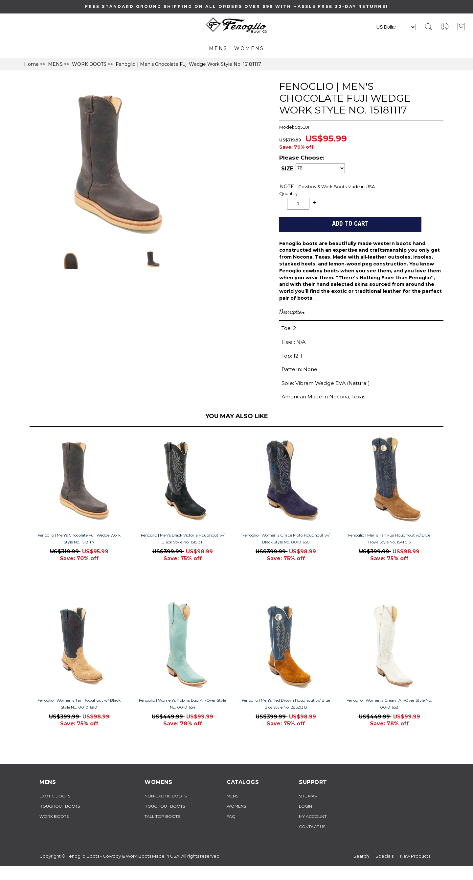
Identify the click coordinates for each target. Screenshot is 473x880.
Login (305, 806)
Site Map (308, 795)
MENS (218, 48)
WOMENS (249, 48)
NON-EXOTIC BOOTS (166, 795)
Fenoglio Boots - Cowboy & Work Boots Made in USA (122, 856)
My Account (313, 816)
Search (361, 856)
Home (31, 64)
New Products (415, 856)
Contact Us (312, 826)
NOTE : (288, 186)
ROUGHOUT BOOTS (59, 806)
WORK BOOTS (89, 64)
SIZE (287, 169)
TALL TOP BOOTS (162, 816)
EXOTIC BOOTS (54, 795)
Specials (384, 856)
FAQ (231, 816)
